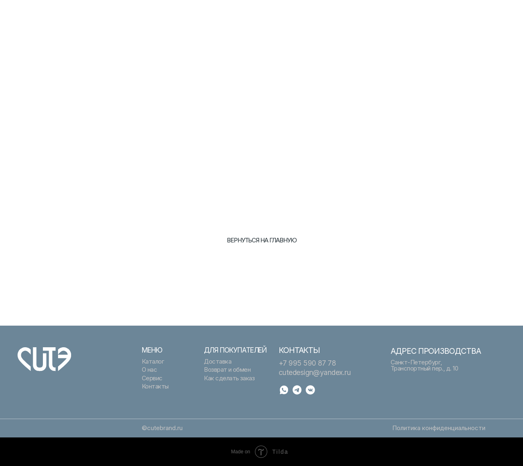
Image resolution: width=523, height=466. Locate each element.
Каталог (277, 13)
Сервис (152, 21)
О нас (274, 21)
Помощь (402, 13)
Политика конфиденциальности (438, 428)
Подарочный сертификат (177, 13)
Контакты (404, 21)
